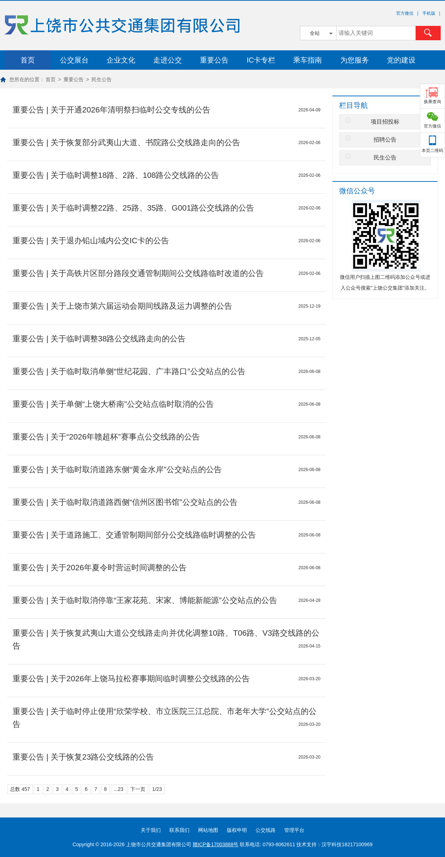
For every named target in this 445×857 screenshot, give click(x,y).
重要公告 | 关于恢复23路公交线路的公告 (83, 756)
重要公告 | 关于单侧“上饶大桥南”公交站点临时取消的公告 (113, 404)
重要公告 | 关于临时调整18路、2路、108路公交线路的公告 (116, 175)
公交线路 (266, 830)
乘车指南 (307, 60)
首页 (27, 60)
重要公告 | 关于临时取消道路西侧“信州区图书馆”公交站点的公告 (125, 502)
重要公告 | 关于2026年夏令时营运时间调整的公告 (100, 567)
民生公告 (102, 79)
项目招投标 (385, 122)
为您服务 (354, 60)
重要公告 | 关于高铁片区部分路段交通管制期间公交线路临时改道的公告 (138, 273)
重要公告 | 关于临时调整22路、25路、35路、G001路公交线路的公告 (133, 207)
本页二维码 (432, 150)
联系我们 (179, 830)
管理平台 (294, 830)
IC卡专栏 (261, 60)
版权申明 (237, 830)
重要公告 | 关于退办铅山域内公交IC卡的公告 (91, 240)
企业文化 (121, 60)
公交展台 (74, 60)
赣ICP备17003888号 (216, 844)
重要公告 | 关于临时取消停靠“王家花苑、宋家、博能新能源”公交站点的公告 (145, 600)
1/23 (157, 789)
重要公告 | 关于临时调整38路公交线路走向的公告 (99, 338)
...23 (118, 789)
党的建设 (401, 60)
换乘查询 (432, 101)
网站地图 (208, 830)
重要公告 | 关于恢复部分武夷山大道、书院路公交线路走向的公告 (126, 142)
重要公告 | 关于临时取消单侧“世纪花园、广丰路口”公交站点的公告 (129, 371)
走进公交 (167, 60)
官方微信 (432, 126)
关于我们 (151, 830)
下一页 (137, 789)
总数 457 (20, 789)
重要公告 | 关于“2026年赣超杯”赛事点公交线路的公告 (106, 436)
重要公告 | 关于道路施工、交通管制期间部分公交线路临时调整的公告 (134, 534)
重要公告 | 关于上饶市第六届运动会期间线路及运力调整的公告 (122, 305)
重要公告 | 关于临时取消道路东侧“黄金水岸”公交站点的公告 (117, 469)
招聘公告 (385, 140)
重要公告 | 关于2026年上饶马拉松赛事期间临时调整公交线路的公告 (131, 678)
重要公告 (214, 60)
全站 (315, 33)
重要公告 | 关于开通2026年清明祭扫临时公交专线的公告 (111, 109)
